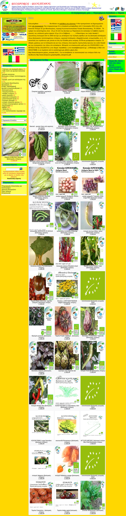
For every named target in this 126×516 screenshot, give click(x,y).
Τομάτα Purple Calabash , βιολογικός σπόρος (67, 336)
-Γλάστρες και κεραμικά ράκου (12, 69)
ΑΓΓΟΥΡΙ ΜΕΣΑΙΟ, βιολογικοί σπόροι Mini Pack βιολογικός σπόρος (93, 441)
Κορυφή (5, 13)
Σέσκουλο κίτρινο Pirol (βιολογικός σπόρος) (41, 266)
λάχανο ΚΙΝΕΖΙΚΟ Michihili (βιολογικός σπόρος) (13, 158)
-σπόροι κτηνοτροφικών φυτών (12, 104)
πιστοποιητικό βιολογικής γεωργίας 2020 (93, 301)
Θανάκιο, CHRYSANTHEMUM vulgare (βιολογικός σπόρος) (67, 301)
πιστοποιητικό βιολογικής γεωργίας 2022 (93, 162)
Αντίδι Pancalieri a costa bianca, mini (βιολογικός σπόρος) (67, 406)
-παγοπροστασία (8, 92)
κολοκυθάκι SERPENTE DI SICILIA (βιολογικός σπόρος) (41, 232)
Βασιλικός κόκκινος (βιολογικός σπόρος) (41, 371)
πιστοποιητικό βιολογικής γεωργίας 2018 (93, 476)
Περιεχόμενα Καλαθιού (104, 13)
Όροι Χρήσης (6, 191)
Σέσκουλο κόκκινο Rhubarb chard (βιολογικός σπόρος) (67, 266)
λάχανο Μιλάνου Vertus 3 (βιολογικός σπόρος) (93, 92)
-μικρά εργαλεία (7, 95)
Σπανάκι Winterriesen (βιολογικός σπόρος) (92, 511)
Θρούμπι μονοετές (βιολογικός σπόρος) (41, 336)
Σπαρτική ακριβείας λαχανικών (41, 91)
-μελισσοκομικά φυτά (9, 99)
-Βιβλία (4, 107)
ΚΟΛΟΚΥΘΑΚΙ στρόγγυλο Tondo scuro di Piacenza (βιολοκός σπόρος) (67, 162)
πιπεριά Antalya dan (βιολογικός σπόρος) (41, 406)
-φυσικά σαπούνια (8, 74)
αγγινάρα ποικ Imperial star (67, 371)
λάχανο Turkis (67, 91)
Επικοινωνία (6, 193)
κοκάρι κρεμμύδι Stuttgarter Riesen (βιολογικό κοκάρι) (67, 197)
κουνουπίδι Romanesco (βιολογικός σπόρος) (67, 441)
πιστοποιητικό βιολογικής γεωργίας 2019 (93, 406)
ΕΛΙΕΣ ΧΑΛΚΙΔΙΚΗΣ (9, 86)
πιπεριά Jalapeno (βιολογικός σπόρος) (41, 476)
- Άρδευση (5, 109)
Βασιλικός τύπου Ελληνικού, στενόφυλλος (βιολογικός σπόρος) (67, 127)
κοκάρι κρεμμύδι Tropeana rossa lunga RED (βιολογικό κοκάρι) (92, 197)
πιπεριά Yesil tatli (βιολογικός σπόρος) (93, 371)
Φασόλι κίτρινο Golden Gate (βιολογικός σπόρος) (93, 266)
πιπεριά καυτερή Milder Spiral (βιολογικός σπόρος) (92, 232)
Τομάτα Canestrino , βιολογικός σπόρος (41, 511)
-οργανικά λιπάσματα (9, 97)
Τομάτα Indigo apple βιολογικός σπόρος (67, 511)
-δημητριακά (6, 105)
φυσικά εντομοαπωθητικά (10, 88)
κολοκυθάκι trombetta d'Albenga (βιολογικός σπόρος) (67, 232)
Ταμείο (121, 13)
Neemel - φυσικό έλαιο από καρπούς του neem (41, 127)
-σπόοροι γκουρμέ (8, 100)
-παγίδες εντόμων (8, 93)
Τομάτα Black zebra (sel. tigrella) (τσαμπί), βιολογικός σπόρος (41, 301)
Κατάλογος (16, 13)
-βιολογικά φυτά (7, 90)
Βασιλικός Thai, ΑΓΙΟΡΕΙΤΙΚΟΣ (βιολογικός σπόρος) (93, 127)
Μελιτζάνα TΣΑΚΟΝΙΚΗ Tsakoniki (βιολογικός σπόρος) (92, 336)
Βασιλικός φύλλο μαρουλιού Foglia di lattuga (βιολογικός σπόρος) (41, 162)
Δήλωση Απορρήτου (9, 189)
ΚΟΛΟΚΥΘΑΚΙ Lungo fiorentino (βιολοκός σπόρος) (41, 441)
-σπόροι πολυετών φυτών (11, 102)
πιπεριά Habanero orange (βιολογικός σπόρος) (67, 476)
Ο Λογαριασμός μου (80, 13)
